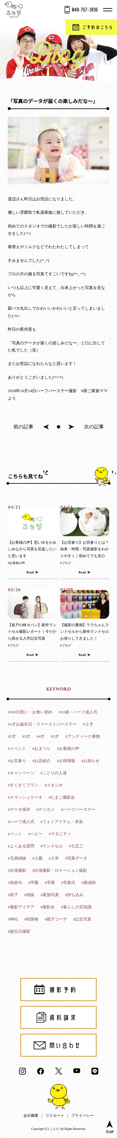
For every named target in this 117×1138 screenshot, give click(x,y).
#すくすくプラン (23, 785)
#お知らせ (90, 760)
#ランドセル (52, 846)
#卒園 (33, 882)
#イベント (17, 748)
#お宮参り (17, 760)
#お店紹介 (41, 760)
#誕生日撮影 (19, 931)
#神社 (13, 919)
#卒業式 (68, 882)
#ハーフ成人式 (21, 821)
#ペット (15, 833)
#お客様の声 (16, 563)
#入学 (54, 858)
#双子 (13, 894)
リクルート (55, 1115)
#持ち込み (74, 894)
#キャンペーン (21, 773)
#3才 (26, 736)
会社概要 (30, 1115)
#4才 (41, 736)
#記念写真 (82, 919)
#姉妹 (29, 894)
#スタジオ (54, 785)
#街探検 (31, 919)
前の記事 (23, 426)
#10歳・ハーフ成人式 (78, 712)
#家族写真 (50, 894)
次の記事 (94, 426)
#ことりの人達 (54, 773)
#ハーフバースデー (78, 809)
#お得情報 (66, 760)
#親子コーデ (56, 919)
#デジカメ (46, 809)
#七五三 (76, 846)
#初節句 (15, 882)
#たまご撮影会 (62, 797)
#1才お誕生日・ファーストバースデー (42, 724)
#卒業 (50, 882)
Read (30, 573)
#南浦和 (88, 882)
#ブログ (65, 563)
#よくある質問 (21, 846)
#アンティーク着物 (82, 736)
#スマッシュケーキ (25, 797)
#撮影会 (48, 907)
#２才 (88, 724)
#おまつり (41, 748)
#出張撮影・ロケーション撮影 (59, 870)
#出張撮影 (17, 870)
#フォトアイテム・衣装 (62, 821)
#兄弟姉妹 (17, 858)
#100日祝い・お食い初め (30, 712)
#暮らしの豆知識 (76, 907)
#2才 (12, 736)
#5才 (55, 736)
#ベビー (35, 833)
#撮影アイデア (21, 907)
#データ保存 (19, 809)
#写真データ (76, 858)
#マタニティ (60, 833)
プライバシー (82, 1115)
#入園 (37, 858)
